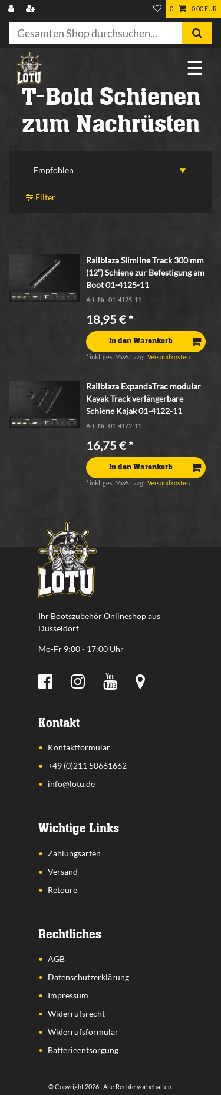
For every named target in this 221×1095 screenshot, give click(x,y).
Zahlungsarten (74, 853)
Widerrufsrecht (76, 1013)
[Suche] (197, 33)
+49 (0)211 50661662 (87, 765)
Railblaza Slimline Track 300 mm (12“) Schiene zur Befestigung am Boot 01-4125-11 (145, 272)
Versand (63, 871)
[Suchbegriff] (95, 33)
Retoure (62, 890)
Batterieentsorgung (83, 1050)
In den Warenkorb (155, 341)
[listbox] (44, 278)
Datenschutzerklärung (88, 977)
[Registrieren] (32, 9)
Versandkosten (168, 356)
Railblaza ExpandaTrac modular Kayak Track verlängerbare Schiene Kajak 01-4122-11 (143, 398)
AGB (56, 959)
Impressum (68, 995)
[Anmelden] (12, 9)
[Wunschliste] (157, 9)
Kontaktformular (79, 747)
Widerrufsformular (83, 1032)
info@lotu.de (71, 784)
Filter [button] (40, 197)
